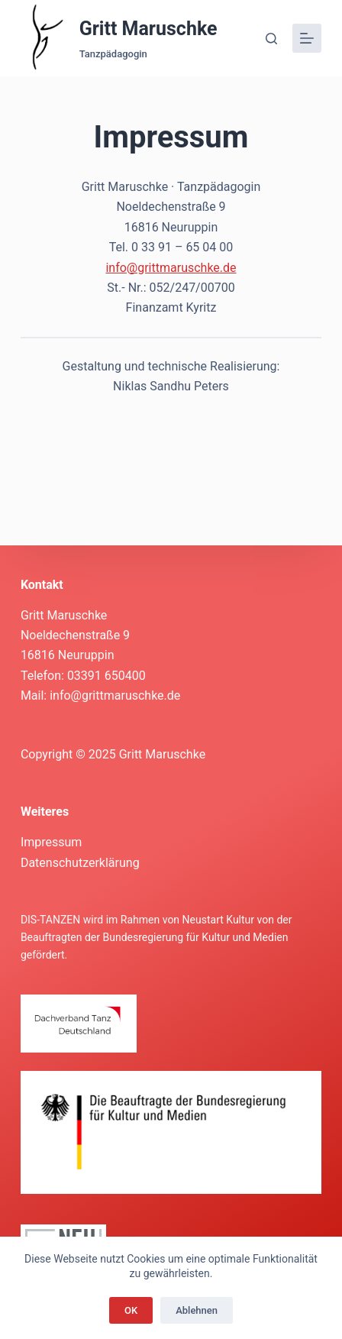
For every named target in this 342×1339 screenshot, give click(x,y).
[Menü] (306, 38)
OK (130, 1310)
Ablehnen (197, 1310)
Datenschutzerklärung (80, 862)
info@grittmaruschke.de (170, 267)
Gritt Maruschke (148, 29)
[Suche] (271, 38)
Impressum (51, 842)
